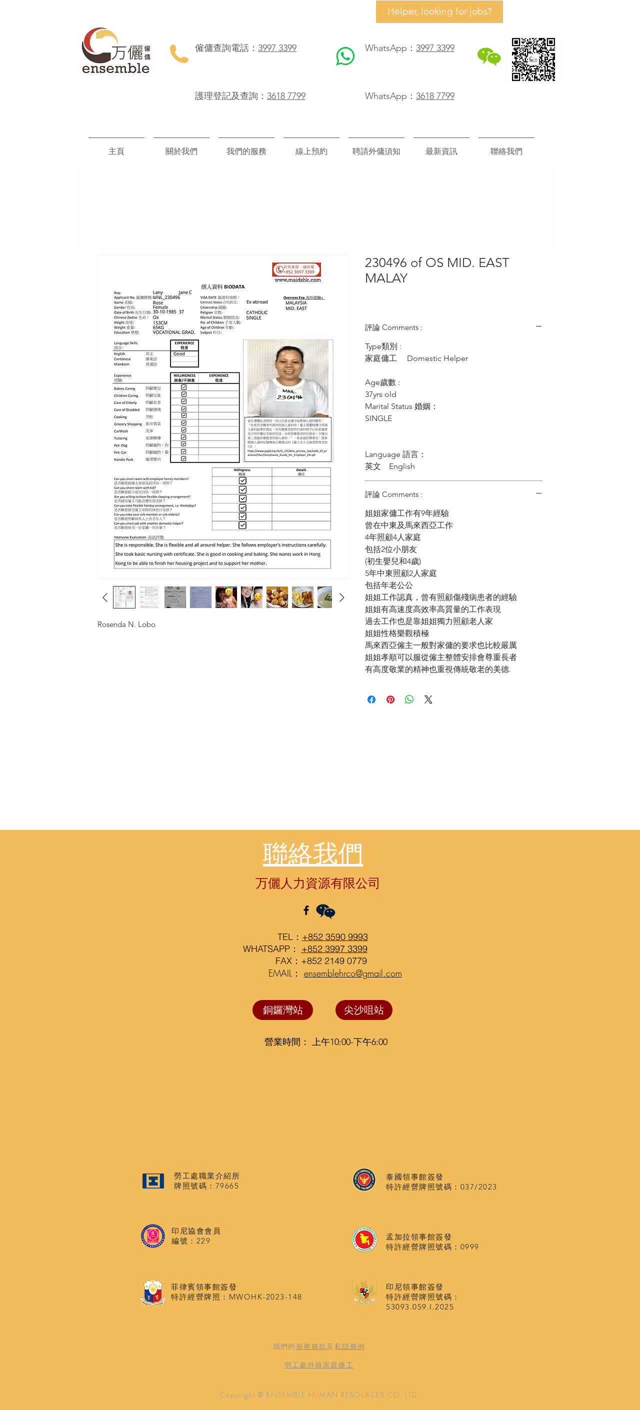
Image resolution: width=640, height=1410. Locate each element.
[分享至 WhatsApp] (410, 700)
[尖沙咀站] (364, 1010)
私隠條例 (350, 1346)
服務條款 (311, 1346)
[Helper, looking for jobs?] (439, 11)
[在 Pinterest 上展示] (390, 700)
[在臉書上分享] (372, 700)
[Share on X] (428, 700)
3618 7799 (286, 96)
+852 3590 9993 (335, 936)
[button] (246, 147)
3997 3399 (277, 48)
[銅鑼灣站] (282, 1010)
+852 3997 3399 (335, 948)
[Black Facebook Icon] (306, 910)
